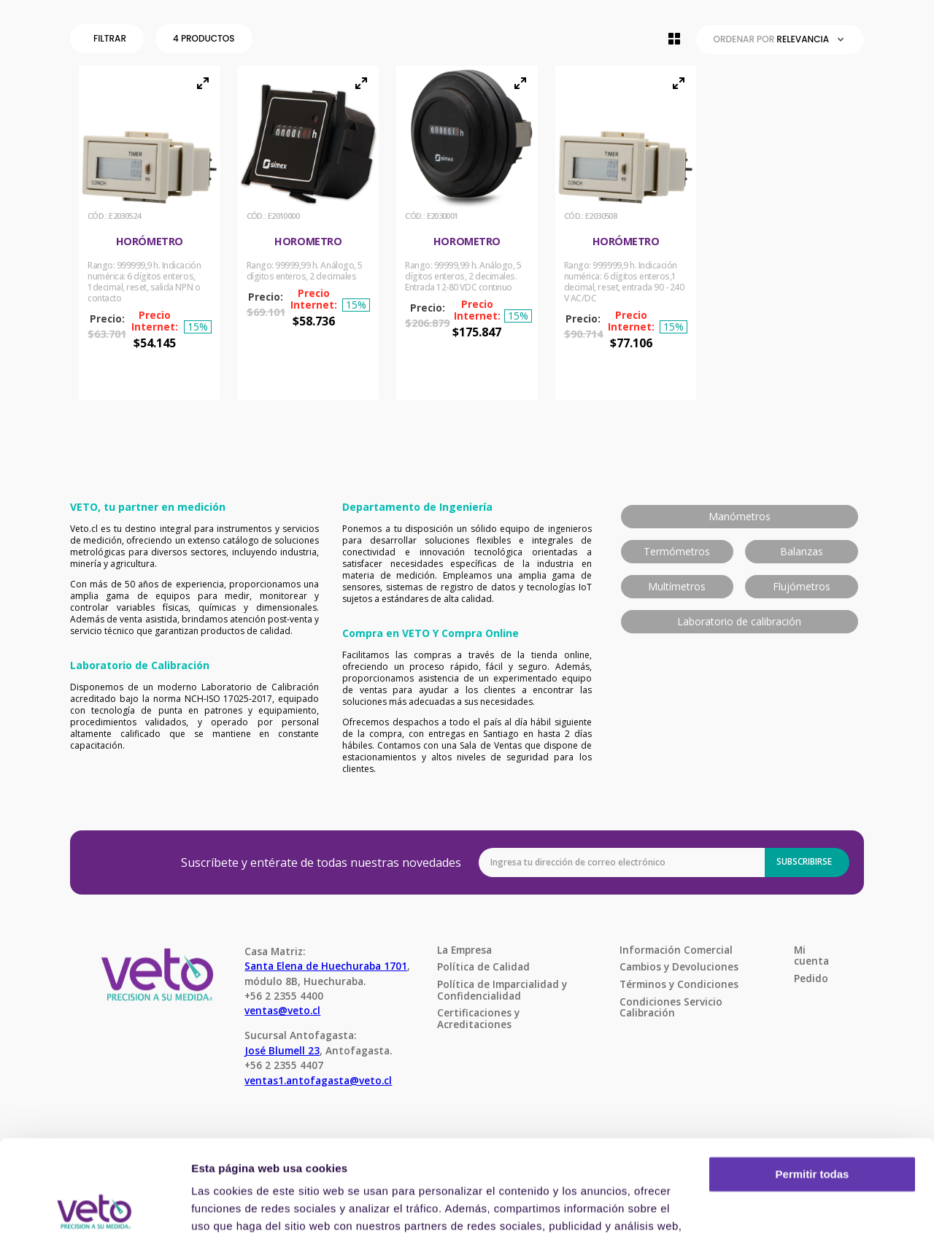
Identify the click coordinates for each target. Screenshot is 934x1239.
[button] (109, 39)
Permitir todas (812, 1083)
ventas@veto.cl (282, 1010)
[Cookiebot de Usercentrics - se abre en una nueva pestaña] (94, 1210)
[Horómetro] (149, 233)
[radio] (674, 38)
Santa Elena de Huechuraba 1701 (325, 966)
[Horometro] (308, 233)
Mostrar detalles (234, 1210)
